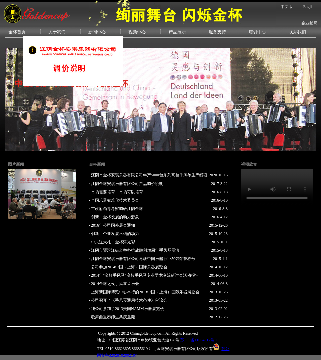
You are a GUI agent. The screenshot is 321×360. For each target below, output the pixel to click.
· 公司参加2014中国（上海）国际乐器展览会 (128, 267)
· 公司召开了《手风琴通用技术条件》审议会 (128, 300)
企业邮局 (309, 23)
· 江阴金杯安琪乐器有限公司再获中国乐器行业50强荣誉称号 (142, 258)
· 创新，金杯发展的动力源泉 (114, 217)
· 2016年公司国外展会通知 (112, 225)
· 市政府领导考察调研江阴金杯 (116, 208)
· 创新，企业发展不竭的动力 (114, 233)
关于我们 (57, 31)
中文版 (287, 6)
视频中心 (137, 31)
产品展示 (177, 31)
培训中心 (257, 31)
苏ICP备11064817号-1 (199, 340)
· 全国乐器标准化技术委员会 (114, 200)
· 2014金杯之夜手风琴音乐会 (114, 283)
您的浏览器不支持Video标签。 (277, 187)
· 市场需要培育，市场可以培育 (116, 192)
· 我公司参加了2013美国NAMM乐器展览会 (126, 308)
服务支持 (217, 31)
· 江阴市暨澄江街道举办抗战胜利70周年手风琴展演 (134, 250)
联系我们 (297, 31)
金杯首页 (17, 31)
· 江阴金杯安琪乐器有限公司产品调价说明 (126, 183)
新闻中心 (97, 31)
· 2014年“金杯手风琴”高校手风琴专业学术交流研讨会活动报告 (144, 275)
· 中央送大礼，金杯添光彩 (112, 242)
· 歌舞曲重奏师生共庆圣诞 (112, 317)
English (309, 6)
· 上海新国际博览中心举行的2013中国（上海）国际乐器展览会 (144, 292)
